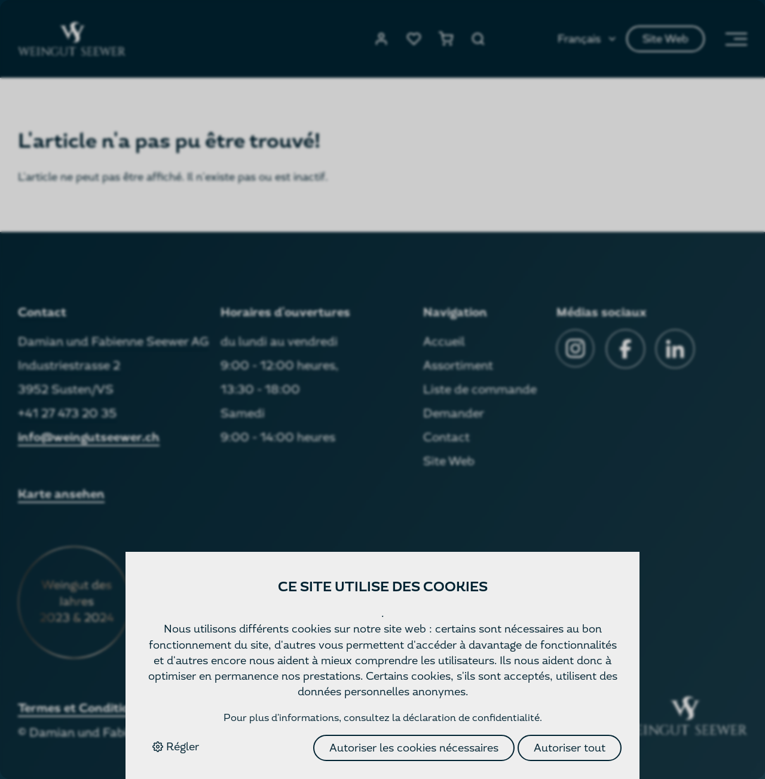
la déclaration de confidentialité (466, 717)
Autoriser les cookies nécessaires (413, 747)
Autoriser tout (569, 747)
